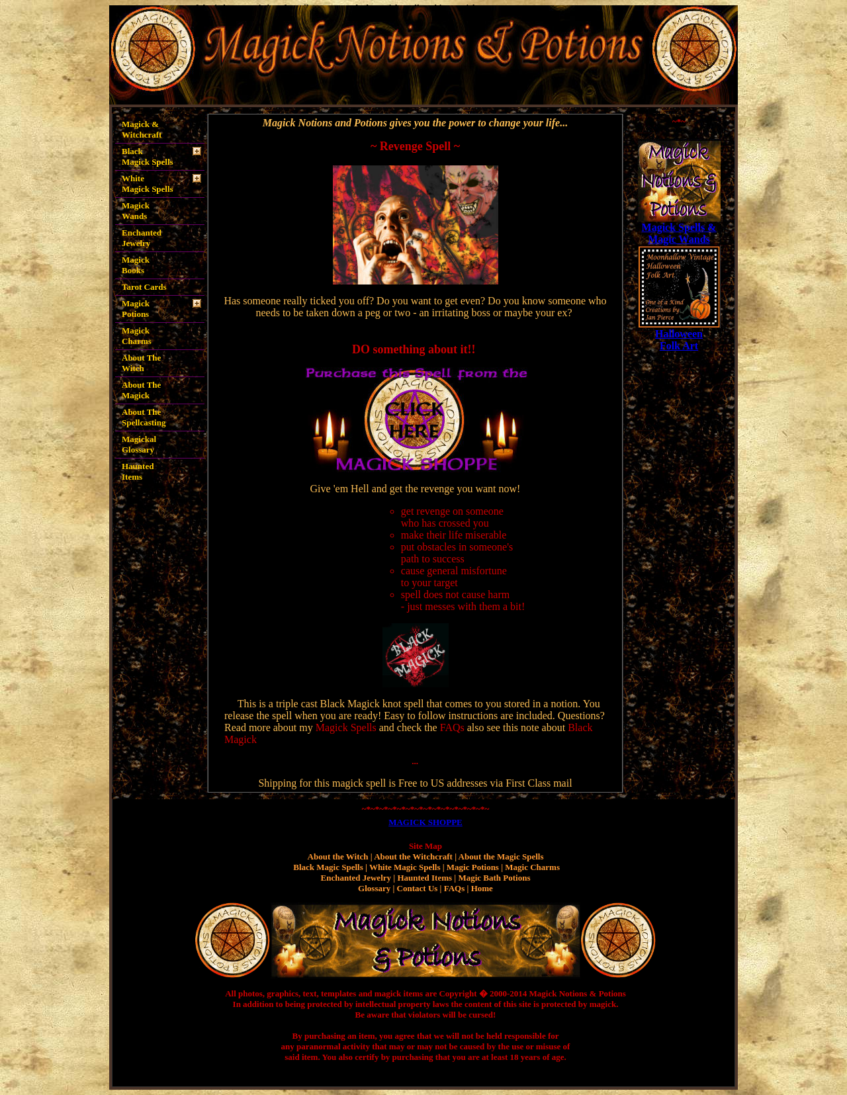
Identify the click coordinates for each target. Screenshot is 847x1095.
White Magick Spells (147, 183)
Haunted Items (138, 469)
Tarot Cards (144, 287)
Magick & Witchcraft (141, 129)
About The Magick (141, 390)
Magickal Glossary (139, 444)
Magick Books (138, 265)
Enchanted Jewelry (141, 238)
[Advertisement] (679, 550)
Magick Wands (136, 210)
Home (482, 888)
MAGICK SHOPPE (425, 822)
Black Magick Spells (147, 156)
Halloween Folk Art (679, 339)
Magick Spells (346, 727)
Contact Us (417, 888)
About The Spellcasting (143, 417)
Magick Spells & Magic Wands (679, 233)
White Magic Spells (405, 867)
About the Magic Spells (501, 856)
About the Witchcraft (413, 856)
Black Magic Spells (328, 867)
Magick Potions (136, 308)
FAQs (452, 727)
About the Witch (338, 856)
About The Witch (141, 363)
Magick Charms (137, 336)
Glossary (374, 888)
